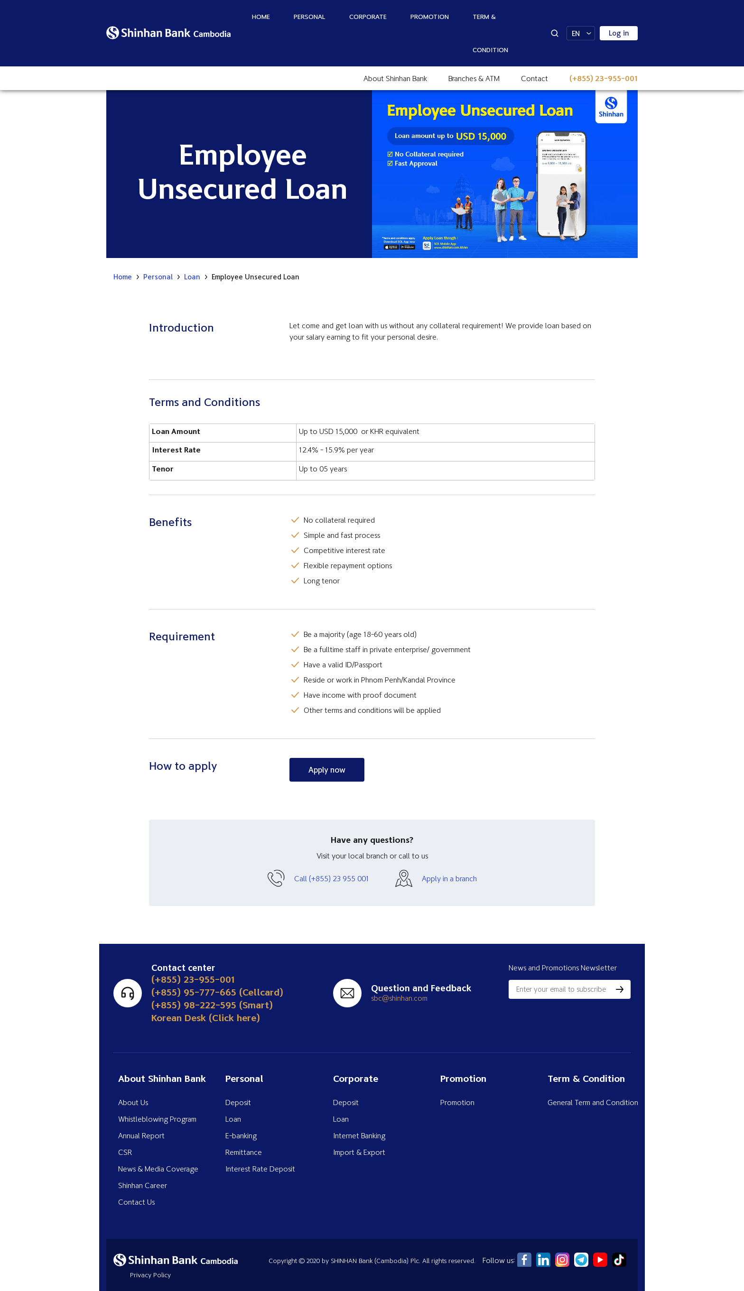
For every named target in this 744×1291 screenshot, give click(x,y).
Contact (534, 78)
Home (261, 16)
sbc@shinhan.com (399, 998)
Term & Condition (490, 33)
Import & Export (359, 1152)
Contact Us (136, 1202)
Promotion (429, 16)
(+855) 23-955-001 (603, 78)
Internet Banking (359, 1135)
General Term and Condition (593, 1102)
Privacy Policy (150, 1274)
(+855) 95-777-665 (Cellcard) (217, 992)
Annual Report (141, 1135)
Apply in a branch (449, 878)
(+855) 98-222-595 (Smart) (212, 1004)
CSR (125, 1152)
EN (576, 33)
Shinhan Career (142, 1185)
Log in (619, 33)
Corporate (368, 16)
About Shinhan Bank (395, 78)
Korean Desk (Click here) (205, 1017)
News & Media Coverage (158, 1168)
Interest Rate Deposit (260, 1168)
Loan (192, 277)
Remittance (243, 1152)
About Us (133, 1102)
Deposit (238, 1102)
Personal (310, 16)
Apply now (326, 769)
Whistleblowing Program (157, 1119)
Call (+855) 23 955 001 (331, 878)
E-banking (241, 1135)
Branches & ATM (474, 78)
